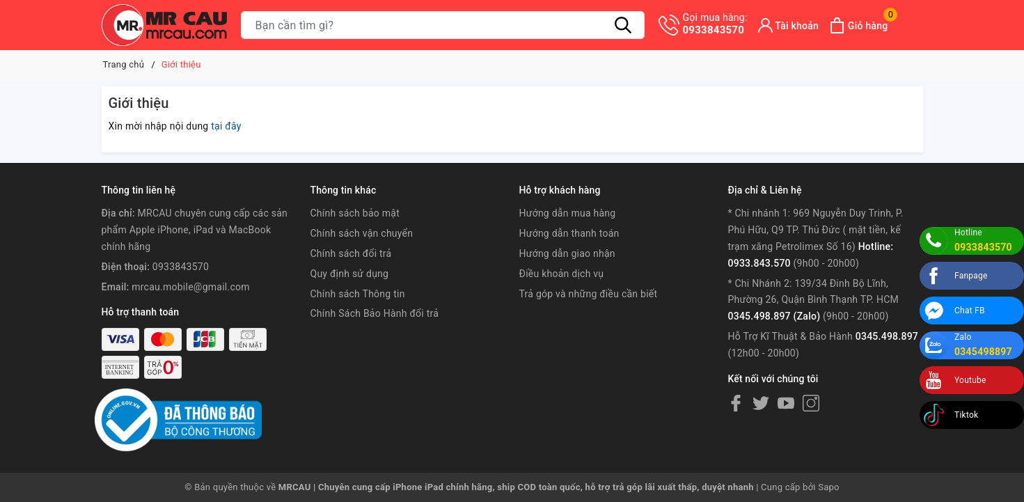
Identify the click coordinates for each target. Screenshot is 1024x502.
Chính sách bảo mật (355, 213)
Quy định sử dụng (349, 273)
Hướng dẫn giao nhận (567, 253)
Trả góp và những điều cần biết (588, 293)
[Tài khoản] (788, 25)
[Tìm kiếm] (623, 25)
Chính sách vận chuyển (361, 233)
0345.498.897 (887, 336)
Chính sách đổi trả (351, 253)
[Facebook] (735, 402)
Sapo (829, 487)
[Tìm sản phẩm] (443, 25)
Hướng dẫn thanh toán (569, 233)
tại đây (226, 126)
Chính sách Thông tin (357, 293)
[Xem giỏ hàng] (858, 25)
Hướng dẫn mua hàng (567, 213)
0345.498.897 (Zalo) (773, 316)
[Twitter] (761, 402)
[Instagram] (811, 402)
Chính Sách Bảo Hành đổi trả (374, 313)
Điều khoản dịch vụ (561, 273)
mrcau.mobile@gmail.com (191, 286)
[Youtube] (786, 402)
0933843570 (715, 23)
